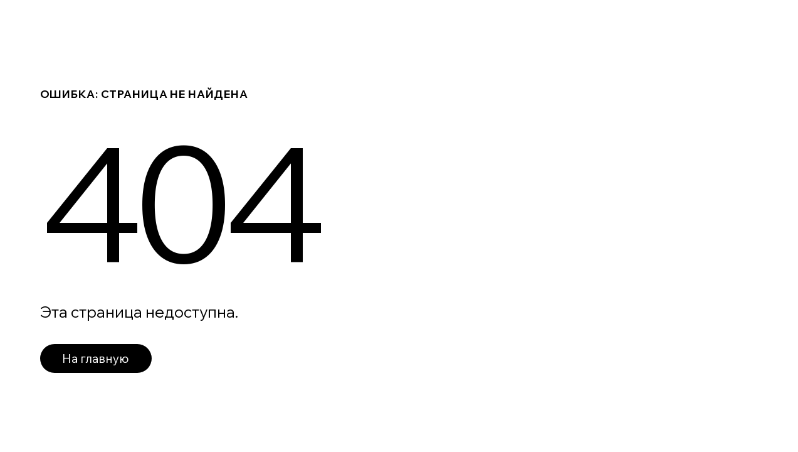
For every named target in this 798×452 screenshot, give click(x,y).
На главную (95, 358)
